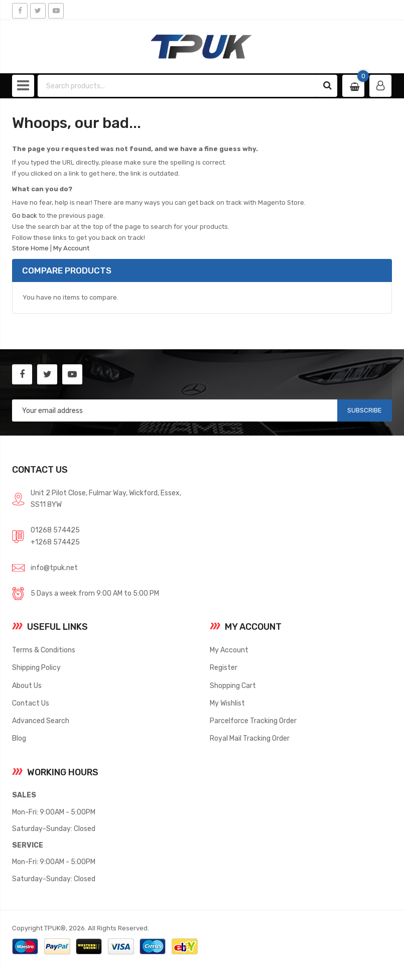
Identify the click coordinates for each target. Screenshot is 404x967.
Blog (19, 738)
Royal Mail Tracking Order (250, 738)
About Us (27, 685)
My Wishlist (227, 703)
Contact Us (30, 703)
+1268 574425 (55, 542)
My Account (71, 248)
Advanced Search (40, 721)
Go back (24, 215)
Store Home (30, 248)
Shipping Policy (36, 667)
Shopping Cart (233, 685)
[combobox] (178, 86)
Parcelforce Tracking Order (253, 721)
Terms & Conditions (43, 650)
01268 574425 (55, 530)
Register (223, 667)
